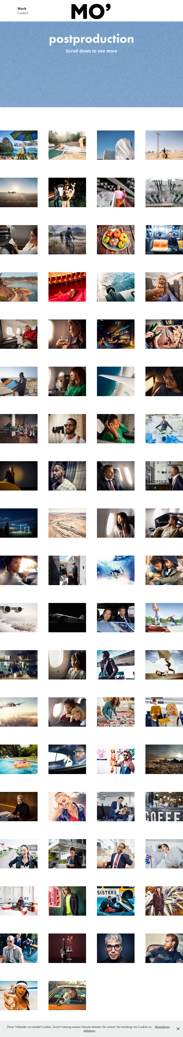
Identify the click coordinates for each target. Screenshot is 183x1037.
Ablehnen (89, 1031)
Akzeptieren (162, 1027)
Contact (22, 13)
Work (21, 8)
